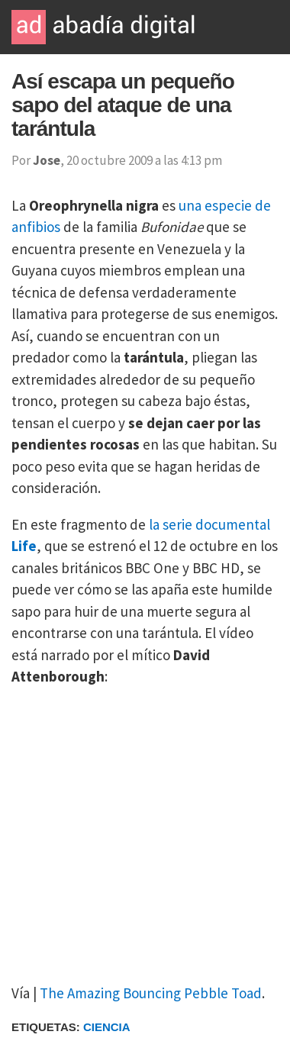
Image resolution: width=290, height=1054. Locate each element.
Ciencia (106, 1026)
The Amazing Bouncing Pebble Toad (151, 993)
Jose (46, 160)
